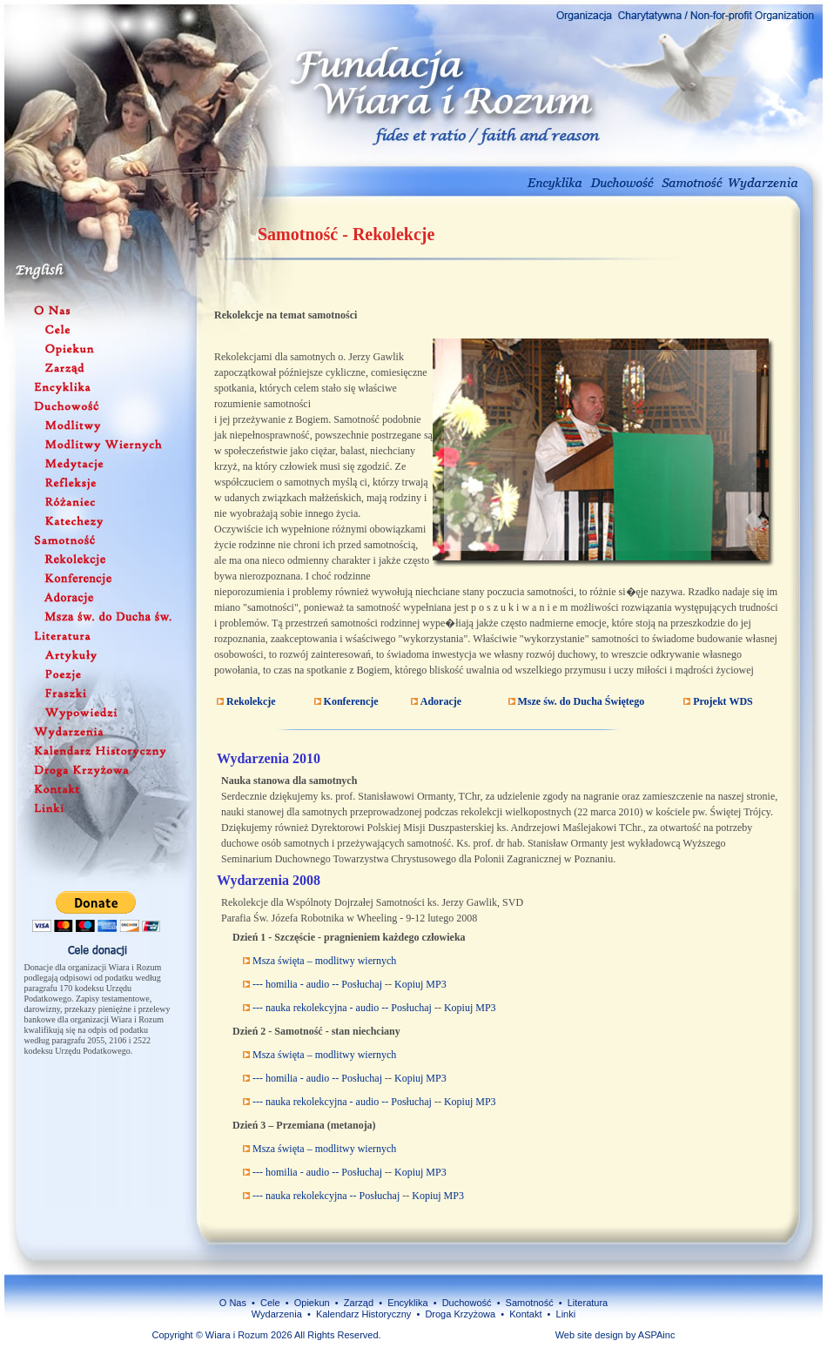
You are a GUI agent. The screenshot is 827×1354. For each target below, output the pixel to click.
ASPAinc (657, 1335)
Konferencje (350, 701)
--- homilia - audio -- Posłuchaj (316, 984)
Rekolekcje (250, 701)
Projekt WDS (721, 701)
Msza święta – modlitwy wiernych (323, 961)
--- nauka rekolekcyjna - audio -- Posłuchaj (341, 1008)
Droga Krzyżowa (460, 1314)
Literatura (588, 1302)
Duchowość (467, 1302)
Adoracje (439, 701)
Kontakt (525, 1314)
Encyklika (407, 1302)
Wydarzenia (277, 1314)
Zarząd (358, 1302)
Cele (270, 1302)
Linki (566, 1314)
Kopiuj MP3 (420, 984)
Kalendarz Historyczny (363, 1314)
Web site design (589, 1335)
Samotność (528, 1302)
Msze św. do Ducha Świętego (580, 701)
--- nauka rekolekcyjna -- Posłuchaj (325, 1196)
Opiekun (312, 1302)
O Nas (232, 1302)
